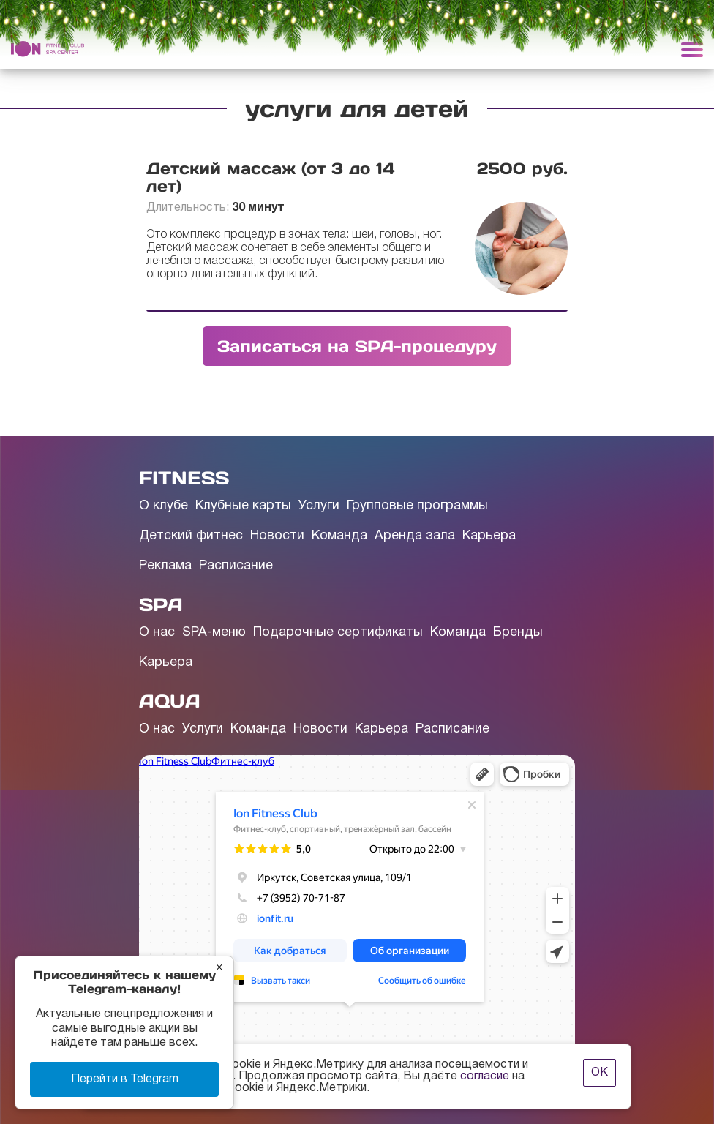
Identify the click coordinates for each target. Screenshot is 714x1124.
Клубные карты (243, 506)
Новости (277, 536)
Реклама (165, 566)
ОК (599, 1073)
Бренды (518, 632)
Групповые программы (417, 506)
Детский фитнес (191, 536)
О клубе (163, 506)
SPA (161, 604)
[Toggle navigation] (692, 49)
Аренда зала (415, 536)
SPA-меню (214, 632)
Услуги (318, 506)
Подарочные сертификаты (338, 632)
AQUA (169, 701)
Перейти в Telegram (124, 1079)
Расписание (236, 566)
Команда (339, 536)
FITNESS (184, 478)
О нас (157, 632)
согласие (484, 1076)
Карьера (489, 536)
